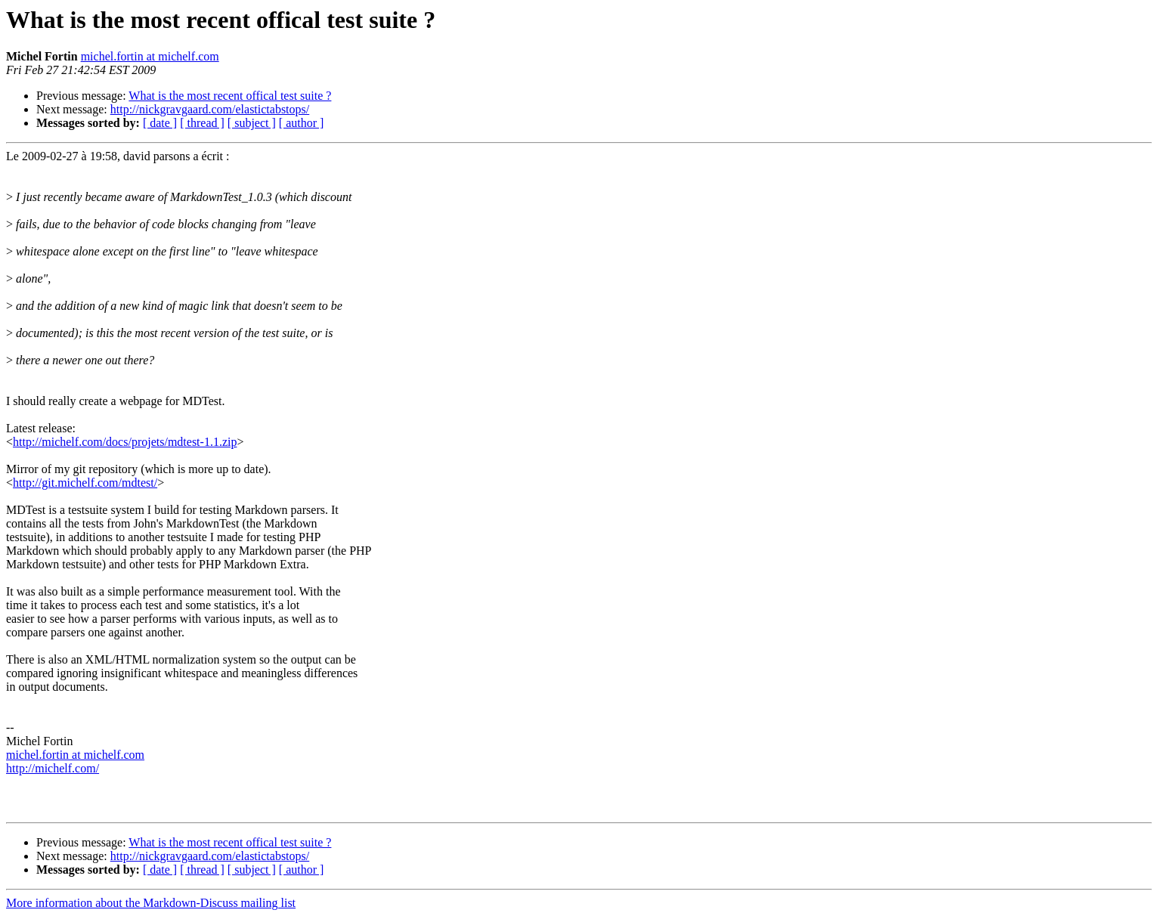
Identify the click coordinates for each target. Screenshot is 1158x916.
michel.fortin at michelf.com (150, 56)
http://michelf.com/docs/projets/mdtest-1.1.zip (125, 441)
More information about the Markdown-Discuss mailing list (151, 902)
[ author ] (301, 122)
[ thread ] (202, 122)
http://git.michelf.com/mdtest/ (85, 482)
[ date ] (160, 122)
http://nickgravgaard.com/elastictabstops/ (209, 109)
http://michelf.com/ (52, 768)
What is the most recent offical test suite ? (229, 95)
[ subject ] (252, 122)
